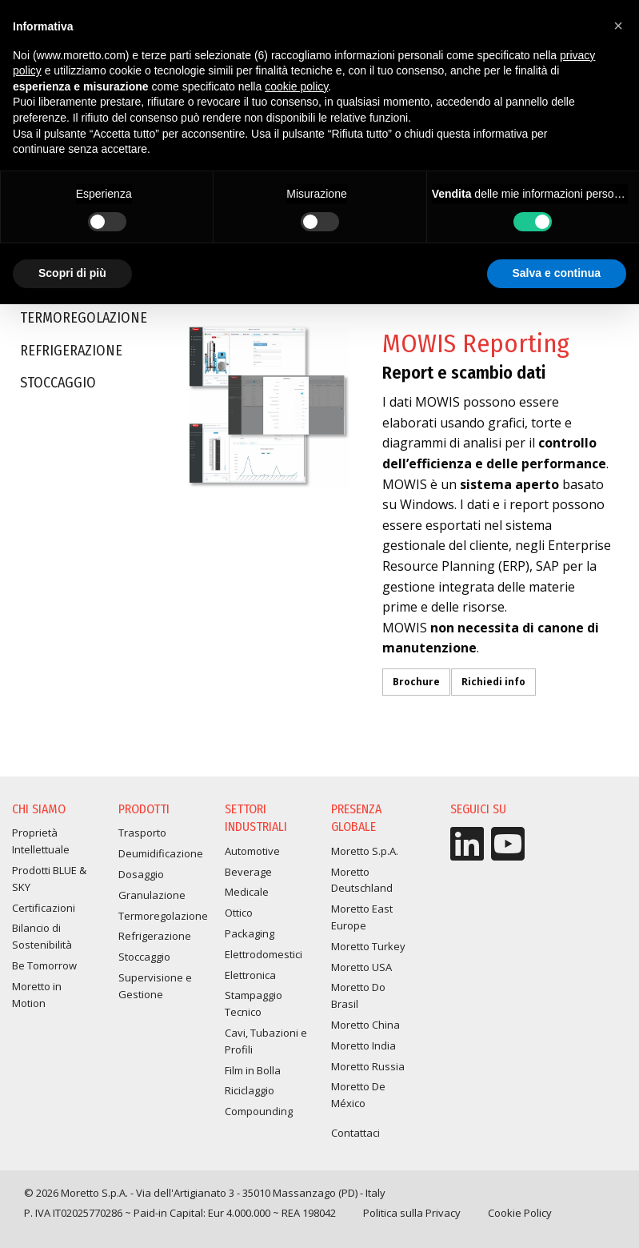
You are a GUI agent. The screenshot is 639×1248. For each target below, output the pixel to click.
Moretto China (365, 1024)
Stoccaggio (58, 385)
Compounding (259, 1111)
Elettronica (250, 975)
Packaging (249, 933)
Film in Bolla (253, 1070)
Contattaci (355, 1133)
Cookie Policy (520, 1213)
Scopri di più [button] (72, 273)
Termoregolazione (83, 321)
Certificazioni (43, 908)
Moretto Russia (368, 1066)
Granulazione (152, 895)
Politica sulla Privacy (412, 1213)
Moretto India (363, 1045)
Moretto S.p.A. (364, 851)
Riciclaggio (249, 1090)
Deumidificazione (160, 853)
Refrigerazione (71, 353)
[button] (618, 25)
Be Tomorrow (44, 965)
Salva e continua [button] (557, 273)
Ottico (239, 912)
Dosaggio (141, 874)
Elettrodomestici (263, 954)
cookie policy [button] (296, 86)
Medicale (247, 892)
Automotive (252, 851)
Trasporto (142, 832)
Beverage (248, 872)
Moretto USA (361, 967)
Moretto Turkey (368, 946)
